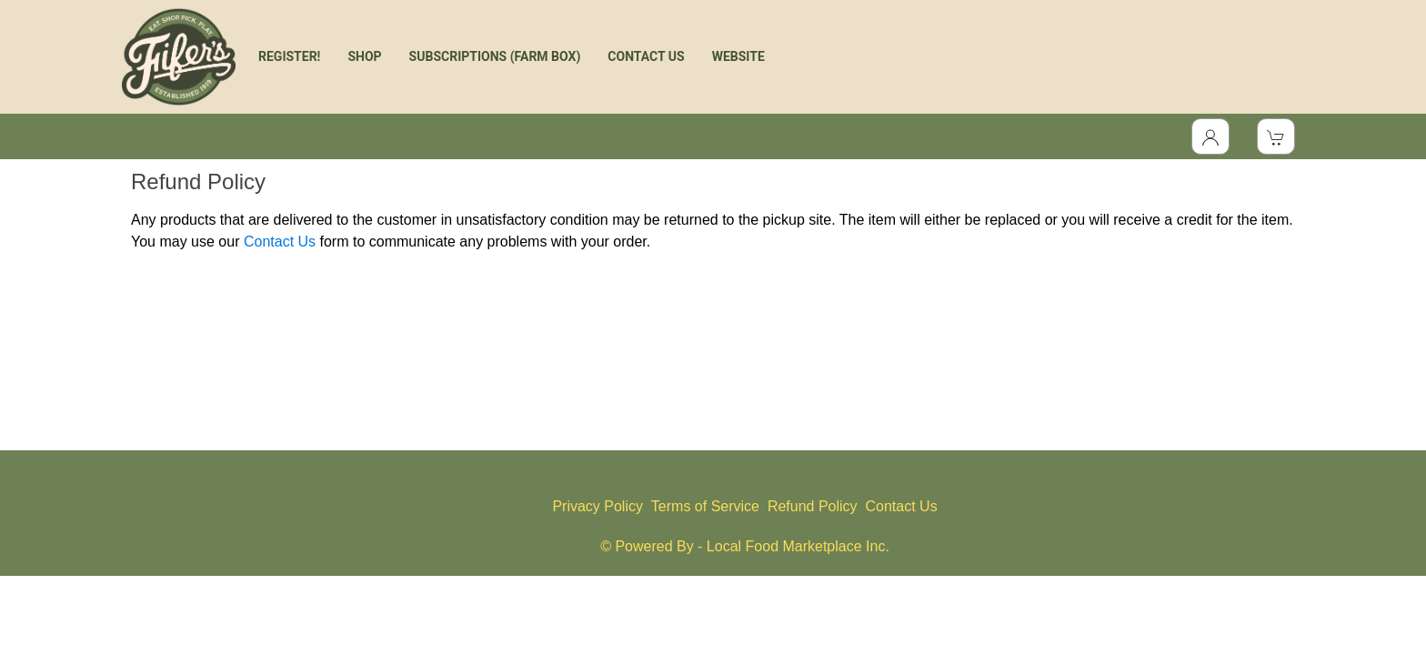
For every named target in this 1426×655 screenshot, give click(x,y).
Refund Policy (813, 506)
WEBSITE (738, 56)
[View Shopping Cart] (1276, 136)
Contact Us (280, 241)
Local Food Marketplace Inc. (798, 546)
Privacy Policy (597, 506)
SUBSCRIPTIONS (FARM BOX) (495, 56)
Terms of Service (705, 506)
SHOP (364, 56)
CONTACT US (646, 56)
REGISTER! (289, 56)
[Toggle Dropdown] (1210, 136)
